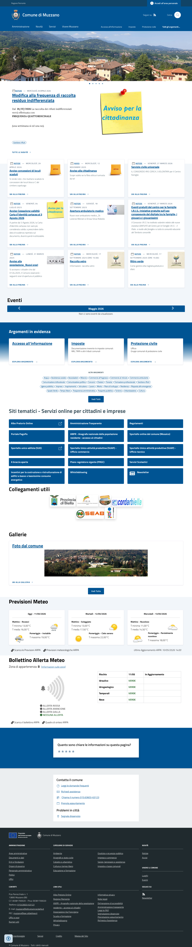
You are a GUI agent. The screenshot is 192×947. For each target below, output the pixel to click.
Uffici (11, 879)
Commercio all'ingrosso (98, 378)
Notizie (145, 853)
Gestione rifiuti (143, 382)
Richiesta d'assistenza (107, 920)
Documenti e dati (16, 857)
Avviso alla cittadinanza (83, 171)
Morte (99, 386)
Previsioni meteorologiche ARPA (61, 650)
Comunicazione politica (76, 382)
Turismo (118, 390)
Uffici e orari (14, 917)
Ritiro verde (137, 261)
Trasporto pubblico (105, 390)
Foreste (109, 382)
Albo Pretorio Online (62, 894)
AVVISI (77, 163)
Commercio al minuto (118, 378)
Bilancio (83, 378)
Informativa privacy (106, 894)
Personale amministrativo (20, 870)
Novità (39, 26)
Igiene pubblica (47, 386)
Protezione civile (149, 26)
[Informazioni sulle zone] (53, 667)
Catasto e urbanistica (62, 862)
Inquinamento (70, 386)
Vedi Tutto (96, 591)
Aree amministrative (18, 853)
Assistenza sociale (58, 378)
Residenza (124, 386)
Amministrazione (20, 26)
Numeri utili (14, 921)
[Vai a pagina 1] (89, 83)
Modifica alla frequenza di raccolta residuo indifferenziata (44, 98)
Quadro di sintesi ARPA (55, 722)
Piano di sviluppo (111, 386)
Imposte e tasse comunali (109, 866)
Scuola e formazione (62, 916)
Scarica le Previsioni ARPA (26, 650)
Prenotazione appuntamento (110, 917)
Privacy (56, 924)
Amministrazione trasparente (111, 907)
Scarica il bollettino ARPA (25, 722)
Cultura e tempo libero (63, 866)
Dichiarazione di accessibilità (110, 903)
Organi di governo (17, 866)
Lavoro (92, 386)
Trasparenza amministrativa (84, 390)
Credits (59, 936)
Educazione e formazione (64, 870)
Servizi (52, 26)
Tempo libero (65, 390)
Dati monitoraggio (17, 936)
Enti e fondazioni (16, 862)
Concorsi (91, 382)
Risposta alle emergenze (141, 386)
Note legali (102, 899)
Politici (12, 874)
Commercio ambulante (139, 378)
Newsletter (147, 898)
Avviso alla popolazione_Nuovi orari (24, 263)
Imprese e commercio (107, 857)
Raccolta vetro (78, 261)
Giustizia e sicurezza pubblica (110, 853)
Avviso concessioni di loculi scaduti (25, 172)
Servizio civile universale (145, 167)
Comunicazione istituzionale (54, 382)
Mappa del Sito (81, 936)
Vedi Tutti (96, 399)
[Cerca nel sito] (176, 15)
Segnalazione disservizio (108, 913)
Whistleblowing (60, 920)
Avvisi (144, 857)
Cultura (142, 390)
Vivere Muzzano (70, 26)
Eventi (145, 880)
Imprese (59, 386)
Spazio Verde (52, 390)
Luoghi (145, 875)
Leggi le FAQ (103, 910)
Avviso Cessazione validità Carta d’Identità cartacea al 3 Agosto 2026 (26, 214)
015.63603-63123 (25, 904)
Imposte (132, 26)
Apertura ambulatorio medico (87, 211)
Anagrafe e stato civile (63, 857)
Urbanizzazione (130, 390)
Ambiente (57, 853)
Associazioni (73, 378)
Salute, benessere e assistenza (111, 862)
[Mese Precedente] (19, 308)
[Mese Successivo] (172, 308)
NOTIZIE (18, 90)
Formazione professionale (125, 382)
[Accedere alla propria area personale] (164, 3)
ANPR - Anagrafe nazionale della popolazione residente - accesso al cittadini (73, 905)
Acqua (46, 378)
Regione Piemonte (18, 3)
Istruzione (83, 386)
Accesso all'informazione (111, 26)
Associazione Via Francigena (65, 912)
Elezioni (100, 382)
